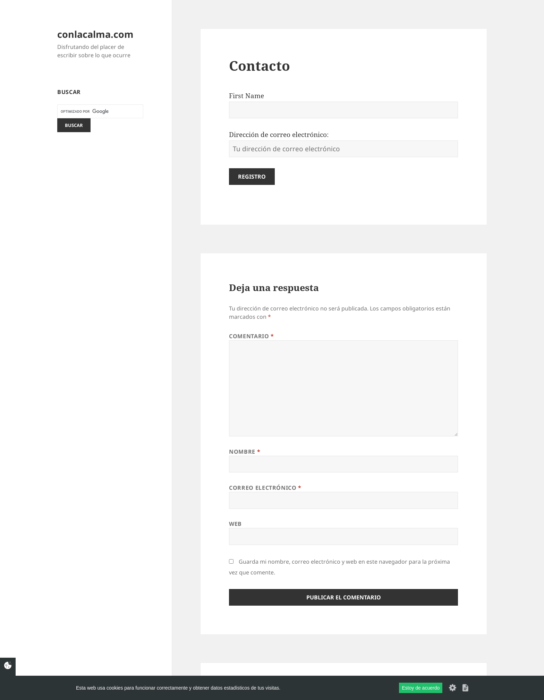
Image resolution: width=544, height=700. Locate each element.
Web (235, 524)
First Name (246, 95)
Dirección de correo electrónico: (279, 134)
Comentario (251, 336)
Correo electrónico (265, 488)
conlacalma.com (95, 34)
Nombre (244, 451)
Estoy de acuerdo (421, 688)
